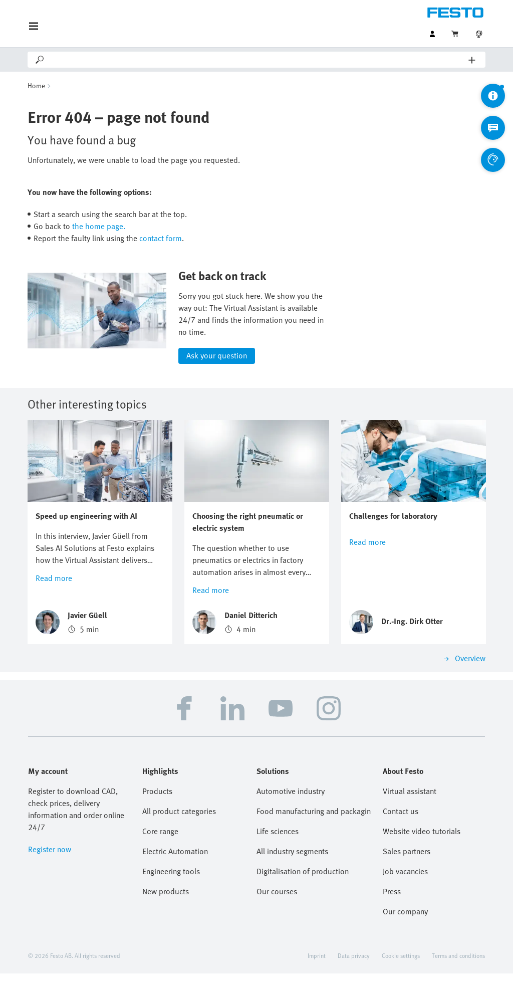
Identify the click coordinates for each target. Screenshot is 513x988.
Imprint (317, 969)
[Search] (257, 60)
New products (165, 906)
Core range (160, 846)
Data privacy (354, 969)
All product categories (179, 826)
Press (392, 906)
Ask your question (216, 370)
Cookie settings (401, 969)
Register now (49, 864)
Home (36, 85)
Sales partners (406, 866)
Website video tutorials (421, 846)
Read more (54, 592)
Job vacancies (405, 886)
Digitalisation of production (302, 886)
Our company (405, 926)
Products (157, 806)
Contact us (400, 826)
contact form (160, 238)
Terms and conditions (458, 969)
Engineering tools (171, 886)
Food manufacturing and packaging (313, 826)
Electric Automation (175, 866)
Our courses (276, 906)
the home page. (98, 226)
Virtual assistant (409, 806)
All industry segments (292, 866)
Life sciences (277, 846)
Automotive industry (290, 806)
